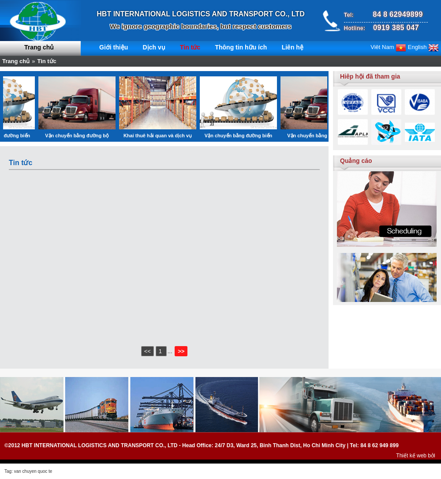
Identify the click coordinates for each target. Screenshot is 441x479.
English (423, 47)
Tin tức (190, 47)
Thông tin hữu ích (241, 47)
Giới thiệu (113, 47)
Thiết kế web (411, 456)
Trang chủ (39, 47)
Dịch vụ (154, 47)
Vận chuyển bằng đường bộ (87, 135)
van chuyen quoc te (33, 471)
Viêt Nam (388, 47)
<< (147, 351)
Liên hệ (292, 47)
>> (181, 351)
